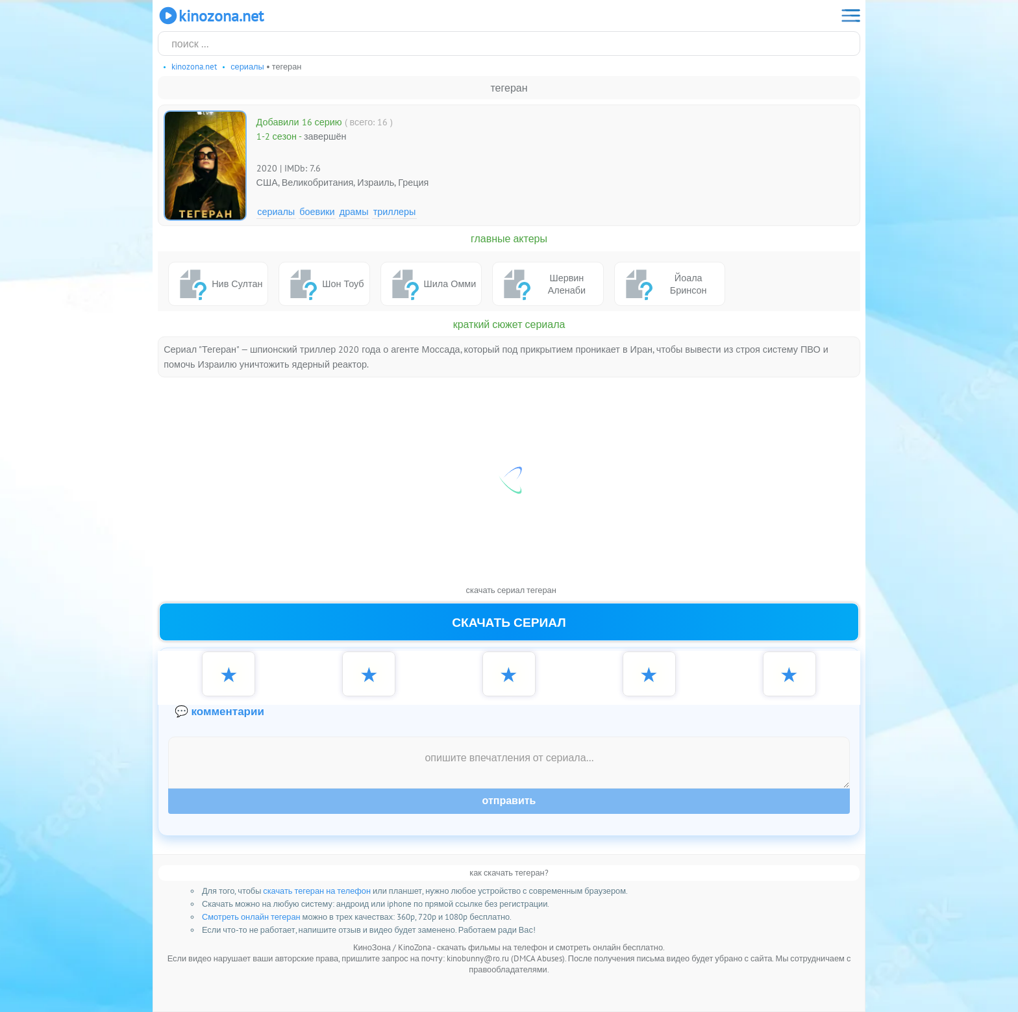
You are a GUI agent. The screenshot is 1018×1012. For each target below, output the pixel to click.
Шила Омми (431, 284)
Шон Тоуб (324, 284)
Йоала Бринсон (663, 284)
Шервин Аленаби (542, 284)
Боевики (316, 211)
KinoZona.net (211, 15)
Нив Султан (218, 284)
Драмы (354, 211)
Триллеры (394, 211)
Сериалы (276, 211)
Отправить (509, 800)
